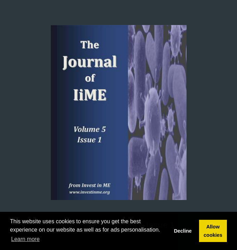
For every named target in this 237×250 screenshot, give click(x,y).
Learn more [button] (25, 239)
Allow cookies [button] (213, 231)
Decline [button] (183, 231)
